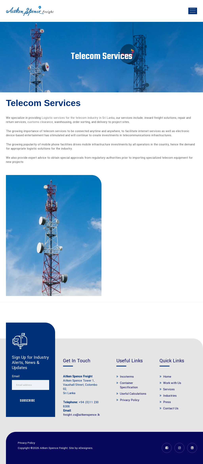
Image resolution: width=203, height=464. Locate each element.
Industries (170, 395)
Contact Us (170, 408)
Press (167, 402)
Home (167, 376)
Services (169, 389)
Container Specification (129, 385)
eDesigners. (86, 448)
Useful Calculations (133, 394)
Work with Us (172, 383)
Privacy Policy (129, 400)
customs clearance (40, 122)
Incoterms (127, 376)
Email (15, 376)
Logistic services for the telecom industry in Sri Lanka (78, 118)
